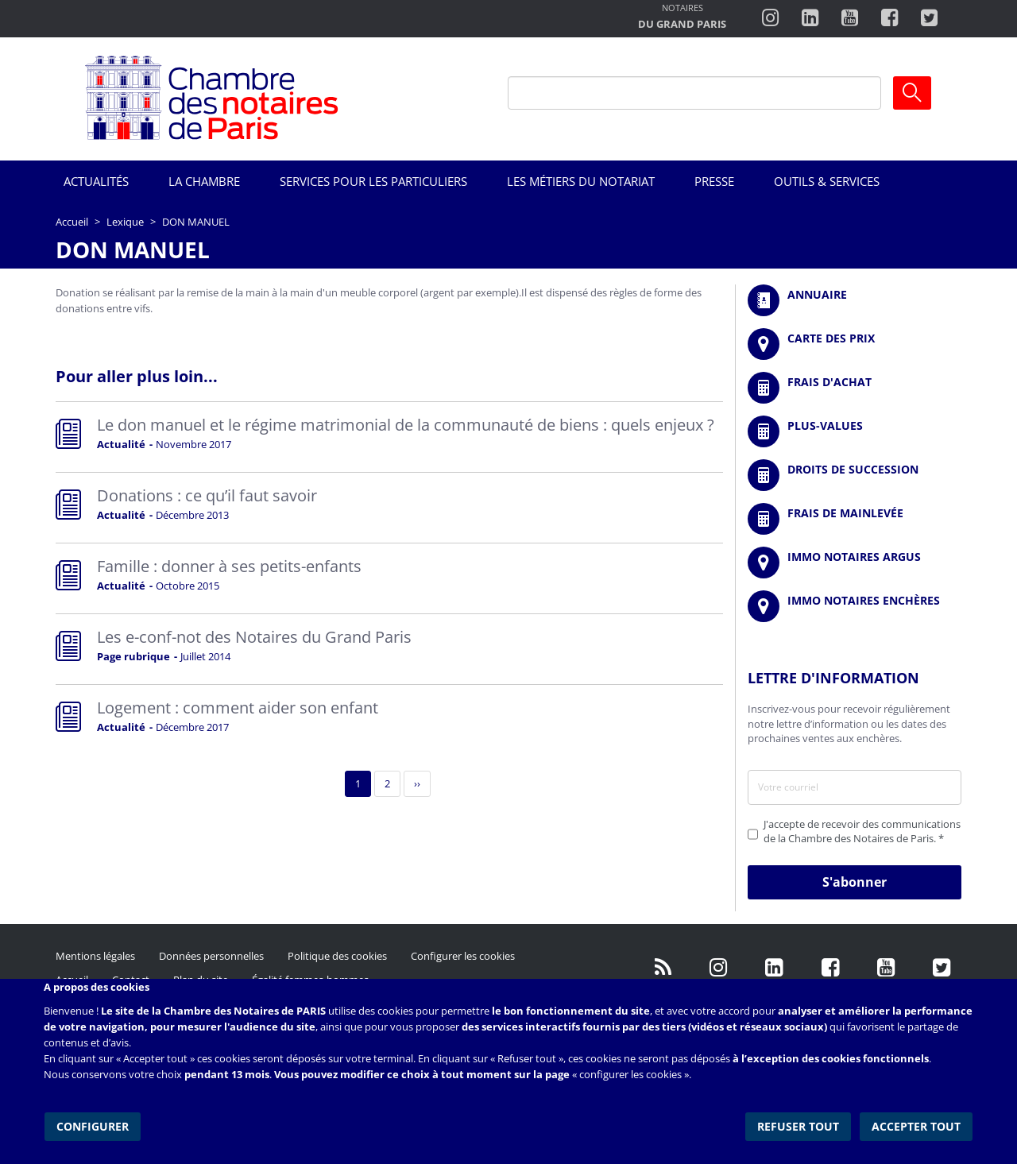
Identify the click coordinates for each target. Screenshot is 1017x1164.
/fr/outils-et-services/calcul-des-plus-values (854, 431)
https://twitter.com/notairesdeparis (929, 18)
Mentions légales (95, 956)
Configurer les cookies (463, 956)
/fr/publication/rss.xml (663, 968)
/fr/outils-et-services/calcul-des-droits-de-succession (854, 475)
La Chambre (204, 181)
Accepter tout (916, 1123)
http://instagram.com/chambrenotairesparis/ (770, 18)
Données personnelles (211, 956)
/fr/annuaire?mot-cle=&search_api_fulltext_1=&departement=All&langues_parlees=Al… (854, 300)
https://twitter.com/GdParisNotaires (941, 968)
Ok (912, 93)
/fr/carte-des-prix (854, 344)
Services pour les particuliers (373, 181)
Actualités (96, 181)
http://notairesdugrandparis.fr (682, 18)
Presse (714, 181)
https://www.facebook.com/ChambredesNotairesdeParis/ (889, 18)
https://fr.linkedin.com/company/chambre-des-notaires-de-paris (810, 18)
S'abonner (854, 882)
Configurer (92, 1123)
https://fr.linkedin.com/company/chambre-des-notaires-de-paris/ (775, 968)
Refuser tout (800, 1123)
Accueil (72, 222)
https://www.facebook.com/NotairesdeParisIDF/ (830, 968)
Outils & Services (827, 181)
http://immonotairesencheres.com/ (854, 606)
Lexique (125, 222)
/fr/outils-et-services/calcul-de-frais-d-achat (854, 388)
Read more (389, 437)
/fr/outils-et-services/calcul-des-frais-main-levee (854, 519)
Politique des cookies (337, 956)
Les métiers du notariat (581, 181)
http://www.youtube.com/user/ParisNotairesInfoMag (849, 18)
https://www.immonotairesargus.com (854, 562)
